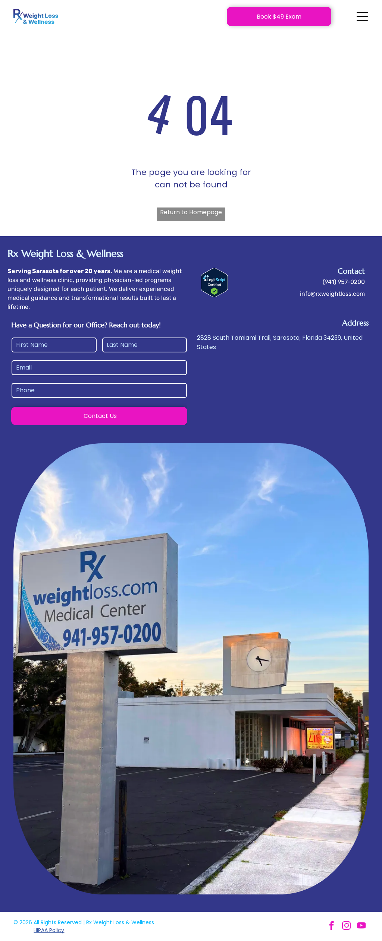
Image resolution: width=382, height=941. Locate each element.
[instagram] (346, 926)
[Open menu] (362, 16)
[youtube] (361, 926)
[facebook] (331, 926)
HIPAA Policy (49, 930)
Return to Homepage (191, 212)
